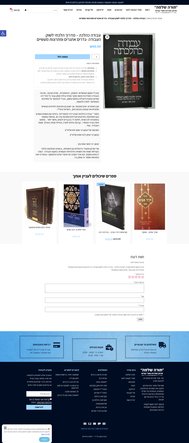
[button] (5, 428)
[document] (94, 221)
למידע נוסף (45, 434)
